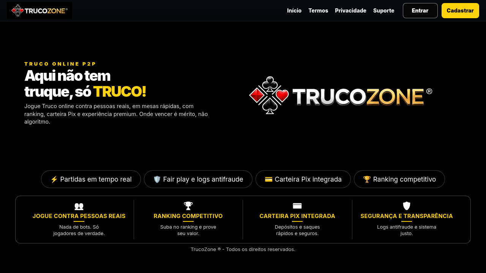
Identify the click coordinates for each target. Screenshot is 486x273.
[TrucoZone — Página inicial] (39, 10)
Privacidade (351, 10)
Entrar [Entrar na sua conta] (420, 10)
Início (294, 10)
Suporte (383, 10)
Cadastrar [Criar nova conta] (460, 10)
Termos (318, 10)
